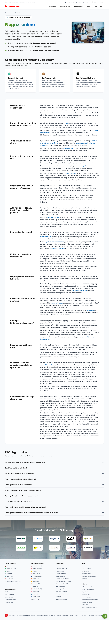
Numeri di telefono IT (11, 563)
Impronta (33, 615)
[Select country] (94, 2)
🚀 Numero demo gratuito (12, 583)
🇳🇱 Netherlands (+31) (36, 576)
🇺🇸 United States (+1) (36, 566)
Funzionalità (59, 563)
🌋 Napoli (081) (9, 578)
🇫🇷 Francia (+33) (35, 573)
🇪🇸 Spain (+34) (35, 581)
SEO (67, 123)
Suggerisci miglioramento (55, 615)
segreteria (43, 145)
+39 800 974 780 (69, 2)
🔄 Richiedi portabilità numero (13, 581)
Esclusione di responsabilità (42, 615)
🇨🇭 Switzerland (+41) (36, 589)
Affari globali (85, 604)
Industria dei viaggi (87, 602)
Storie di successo (86, 573)
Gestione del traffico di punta (63, 581)
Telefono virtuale (9, 594)
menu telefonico (70, 173)
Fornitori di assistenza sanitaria (89, 607)
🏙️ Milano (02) (9, 576)
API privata (48, 365)
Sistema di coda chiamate (63, 578)
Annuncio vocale (60, 586)
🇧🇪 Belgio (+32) (35, 578)
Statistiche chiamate (61, 599)
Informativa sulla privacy (24, 615)
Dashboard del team (10, 599)
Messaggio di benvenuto (62, 589)
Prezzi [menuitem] (95, 6)
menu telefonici (52, 143)
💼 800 (7, 566)
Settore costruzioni (86, 597)
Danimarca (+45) (35, 599)
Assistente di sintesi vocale (63, 594)
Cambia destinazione (61, 568)
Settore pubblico (86, 594)
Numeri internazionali (37, 563)
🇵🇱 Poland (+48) (35, 591)
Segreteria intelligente (61, 591)
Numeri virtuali (85, 571)
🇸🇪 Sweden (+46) (35, 594)
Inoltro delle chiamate (61, 566)
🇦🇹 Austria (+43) (35, 586)
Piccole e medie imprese (88, 589)
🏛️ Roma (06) (9, 573)
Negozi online (17, 12)
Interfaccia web (9, 597)
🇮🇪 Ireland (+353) (35, 583)
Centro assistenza (86, 568)
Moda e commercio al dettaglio (90, 599)
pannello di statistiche (57, 248)
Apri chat (78, 2)
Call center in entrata (87, 587)
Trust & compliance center (67, 615)
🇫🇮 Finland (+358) (35, 596)
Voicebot (58, 596)
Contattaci (84, 578)
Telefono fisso (8, 592)
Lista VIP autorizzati (61, 573)
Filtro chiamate (60, 571)
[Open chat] (104, 616)
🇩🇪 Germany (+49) (36, 571)
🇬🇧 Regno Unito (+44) (36, 568)
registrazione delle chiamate (85, 143)
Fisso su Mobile (9, 602)
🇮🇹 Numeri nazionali (10, 568)
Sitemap (76, 615)
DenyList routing (60, 576)
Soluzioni (10, 12)
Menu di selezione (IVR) (62, 583)
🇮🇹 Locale (7, 571)
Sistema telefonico (10, 589)
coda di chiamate (53, 217)
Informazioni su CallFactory (89, 576)
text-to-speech (68, 148)
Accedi (101, 2)
